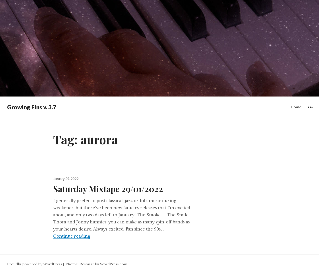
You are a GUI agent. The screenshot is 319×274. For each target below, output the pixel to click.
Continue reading (71, 236)
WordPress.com (113, 264)
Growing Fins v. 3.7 (31, 107)
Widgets (310, 110)
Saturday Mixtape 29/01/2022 (108, 188)
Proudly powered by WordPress (34, 264)
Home (296, 107)
